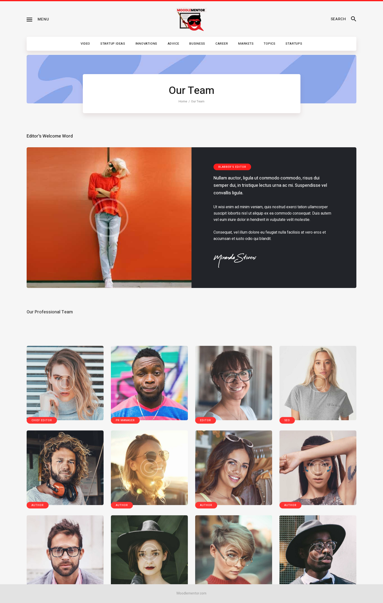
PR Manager (125, 568)
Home (183, 101)
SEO (287, 568)
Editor (205, 568)
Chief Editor (42, 568)
